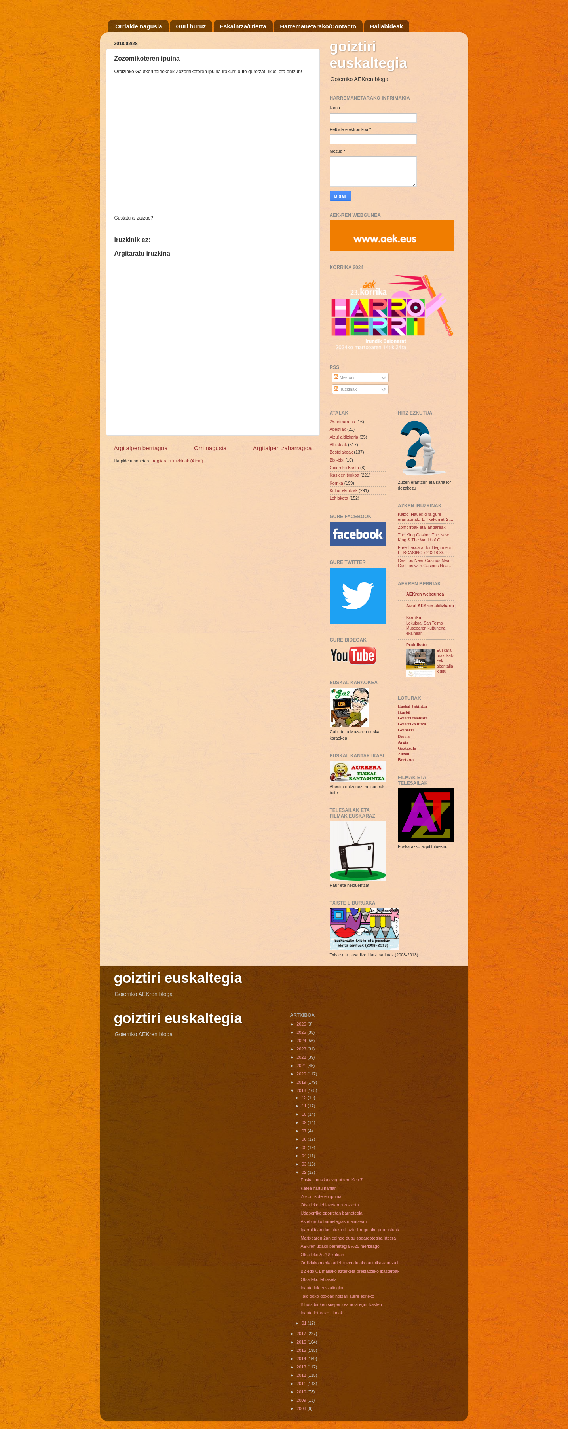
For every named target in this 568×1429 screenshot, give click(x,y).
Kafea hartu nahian (318, 1188)
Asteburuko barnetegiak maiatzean (333, 1221)
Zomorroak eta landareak (422, 527)
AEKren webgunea (425, 594)
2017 (301, 1333)
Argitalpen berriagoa (141, 448)
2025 (301, 1032)
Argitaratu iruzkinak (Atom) (177, 460)
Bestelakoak (341, 452)
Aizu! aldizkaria (344, 437)
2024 (301, 1040)
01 (305, 1323)
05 (305, 1147)
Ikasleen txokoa (344, 475)
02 (305, 1172)
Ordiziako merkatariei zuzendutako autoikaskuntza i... (351, 1263)
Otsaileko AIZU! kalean (322, 1254)
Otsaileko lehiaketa (318, 1279)
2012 (301, 1375)
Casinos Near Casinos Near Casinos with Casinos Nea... (424, 563)
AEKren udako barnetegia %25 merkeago (339, 1246)
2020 (301, 1073)
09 (305, 1122)
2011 (301, 1383)
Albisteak (338, 444)
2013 (301, 1367)
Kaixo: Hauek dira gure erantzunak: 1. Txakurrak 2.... (425, 517)
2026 (301, 1024)
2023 (301, 1049)
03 (305, 1164)
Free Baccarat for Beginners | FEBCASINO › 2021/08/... (426, 550)
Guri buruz (191, 26)
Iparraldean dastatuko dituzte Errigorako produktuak (349, 1229)
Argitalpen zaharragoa (282, 448)
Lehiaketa (339, 498)
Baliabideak (386, 26)
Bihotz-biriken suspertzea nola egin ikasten (341, 1304)
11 (305, 1105)
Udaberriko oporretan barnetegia (331, 1213)
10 (305, 1114)
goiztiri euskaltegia (368, 54)
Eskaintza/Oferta (243, 26)
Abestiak (338, 429)
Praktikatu (416, 644)
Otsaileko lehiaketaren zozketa (329, 1204)
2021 (301, 1065)
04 (305, 1155)
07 (305, 1130)
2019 (301, 1082)
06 (305, 1139)
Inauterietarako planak (321, 1312)
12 (305, 1097)
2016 (301, 1342)
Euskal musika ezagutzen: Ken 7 (331, 1179)
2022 (301, 1057)
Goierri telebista (412, 717)
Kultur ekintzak (344, 490)
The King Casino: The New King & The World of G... (423, 537)
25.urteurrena (342, 421)
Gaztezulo (407, 748)
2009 (301, 1400)
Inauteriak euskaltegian (322, 1287)
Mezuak (344, 377)
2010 (301, 1391)
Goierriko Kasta (344, 467)
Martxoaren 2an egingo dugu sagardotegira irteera (348, 1238)
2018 (301, 1090)
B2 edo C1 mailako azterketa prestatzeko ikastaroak (349, 1271)
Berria (404, 736)
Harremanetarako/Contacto (318, 26)
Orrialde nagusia (138, 26)
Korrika (336, 483)
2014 (301, 1358)
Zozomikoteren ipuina (320, 1196)
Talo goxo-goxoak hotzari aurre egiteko (337, 1296)
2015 (301, 1350)
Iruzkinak (345, 389)
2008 (301, 1408)
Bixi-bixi (337, 460)
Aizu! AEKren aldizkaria (430, 605)
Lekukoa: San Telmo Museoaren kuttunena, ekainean (426, 628)
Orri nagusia (210, 448)
